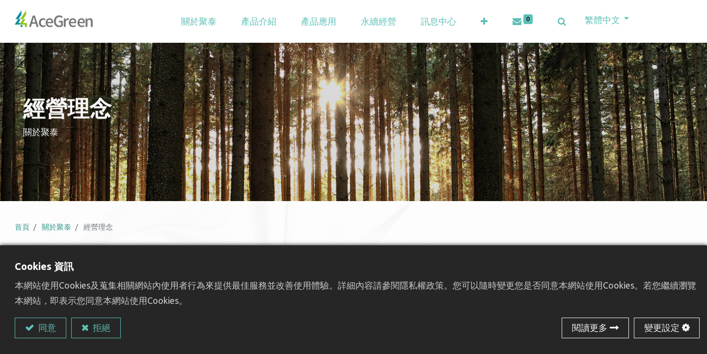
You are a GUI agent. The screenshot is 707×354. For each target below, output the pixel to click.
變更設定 (662, 327)
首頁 (22, 229)
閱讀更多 (589, 327)
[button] (486, 22)
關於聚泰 (56, 229)
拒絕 (100, 327)
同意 (46, 327)
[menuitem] (320, 22)
